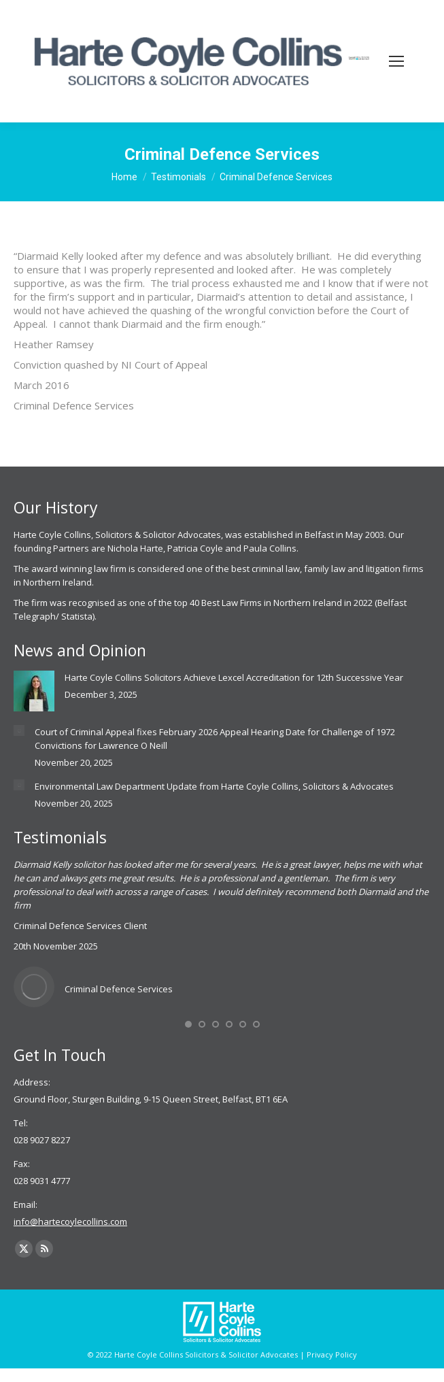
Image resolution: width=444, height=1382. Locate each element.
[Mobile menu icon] (396, 61)
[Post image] (34, 691)
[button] (188, 1024)
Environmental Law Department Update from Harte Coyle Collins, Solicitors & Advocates (214, 786)
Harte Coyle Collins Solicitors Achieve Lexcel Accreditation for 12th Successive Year (234, 677)
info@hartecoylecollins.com (70, 1221)
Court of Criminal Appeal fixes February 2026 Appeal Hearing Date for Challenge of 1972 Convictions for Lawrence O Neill (215, 739)
